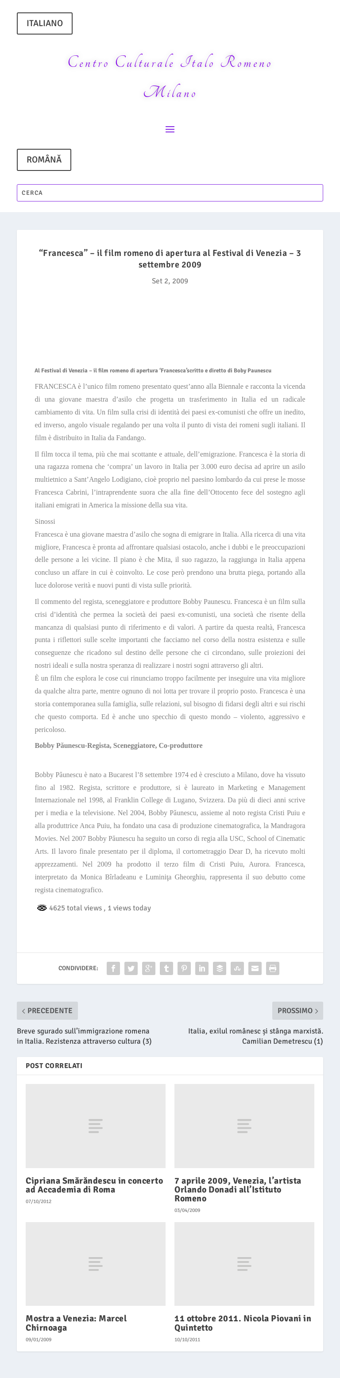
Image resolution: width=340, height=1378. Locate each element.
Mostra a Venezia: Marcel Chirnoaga (76, 1323)
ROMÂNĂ (44, 159)
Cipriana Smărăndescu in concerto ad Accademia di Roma (94, 1185)
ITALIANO (45, 23)
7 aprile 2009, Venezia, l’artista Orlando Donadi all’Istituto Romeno (237, 1189)
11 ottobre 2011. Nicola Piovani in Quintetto (242, 1323)
